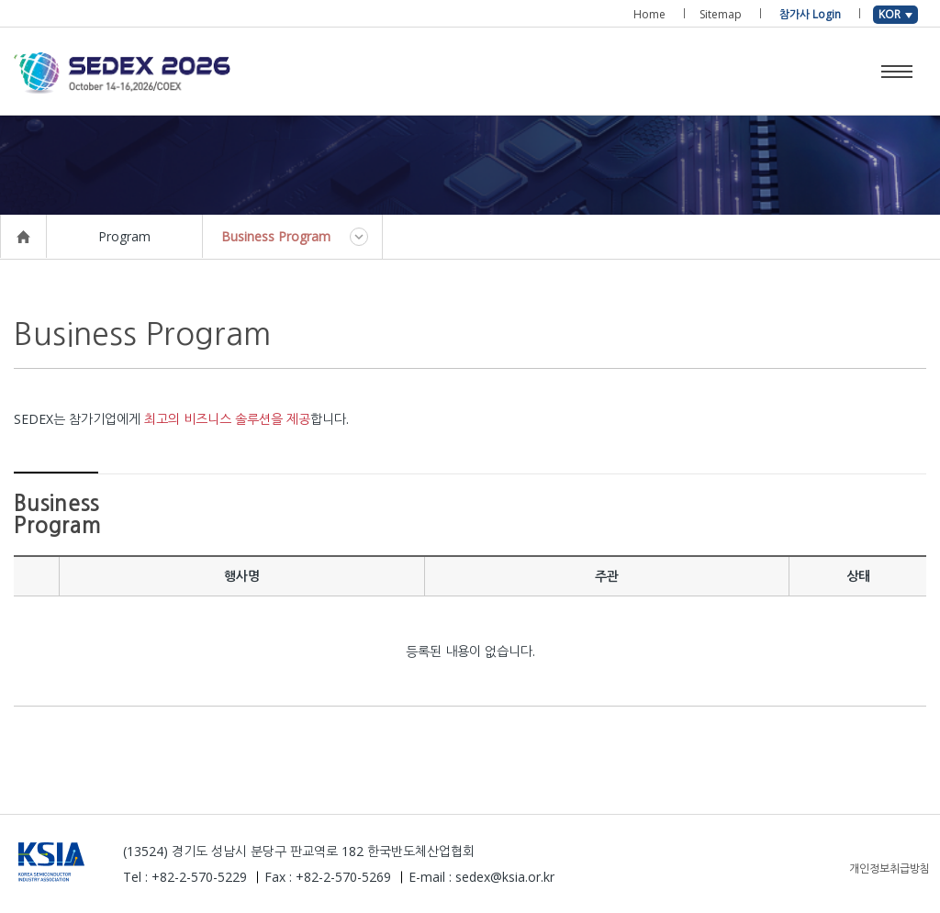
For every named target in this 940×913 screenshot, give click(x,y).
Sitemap (720, 14)
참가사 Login (810, 14)
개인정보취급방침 (889, 868)
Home (649, 14)
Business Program (275, 236)
